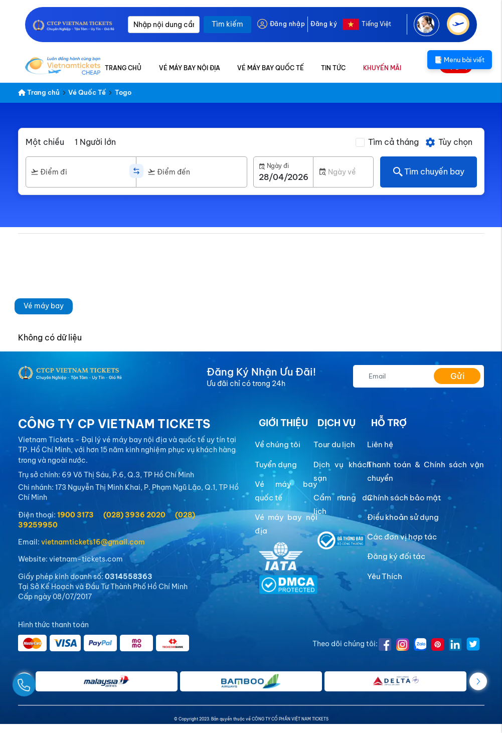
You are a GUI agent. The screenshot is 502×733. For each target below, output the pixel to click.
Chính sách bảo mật (404, 497)
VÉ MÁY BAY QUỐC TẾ (270, 68)
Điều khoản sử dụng (403, 517)
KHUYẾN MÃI (382, 68)
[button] (478, 681)
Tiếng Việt (376, 24)
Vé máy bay (44, 305)
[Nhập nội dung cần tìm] (163, 24)
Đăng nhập (287, 24)
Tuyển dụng (276, 464)
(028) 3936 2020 (134, 514)
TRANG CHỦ (123, 68)
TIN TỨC (333, 68)
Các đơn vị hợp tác (402, 536)
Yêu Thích (384, 576)
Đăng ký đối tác (396, 556)
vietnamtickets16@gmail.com (93, 541)
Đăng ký (323, 24)
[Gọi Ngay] (47, 681)
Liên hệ (380, 444)
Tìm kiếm (227, 24)
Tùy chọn (448, 142)
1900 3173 (75, 514)
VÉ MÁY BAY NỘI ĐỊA (189, 68)
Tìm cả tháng (393, 142)
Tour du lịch (334, 444)
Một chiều (45, 142)
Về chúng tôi (277, 444)
